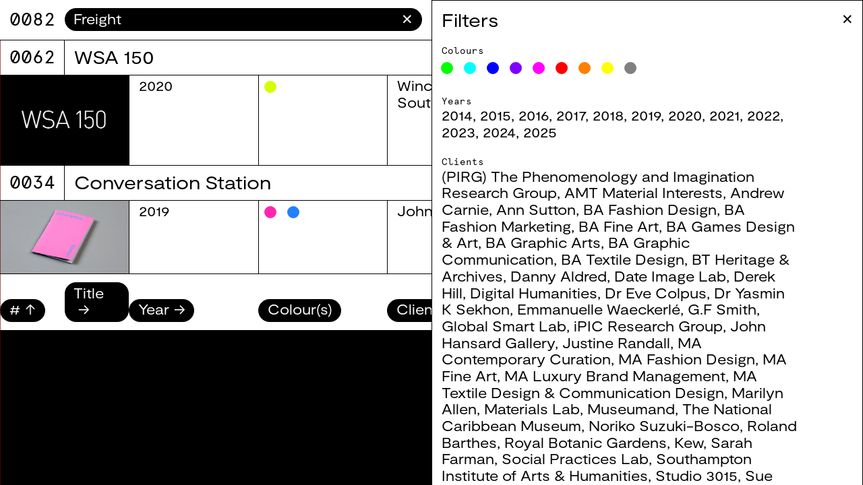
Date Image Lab (670, 275)
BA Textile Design (622, 259)
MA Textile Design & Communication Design (599, 384)
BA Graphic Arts (543, 242)
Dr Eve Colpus (656, 292)
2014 (457, 114)
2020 (685, 114)
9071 (32, 19)
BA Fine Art (618, 226)
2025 (540, 131)
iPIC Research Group (648, 325)
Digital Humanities (533, 292)
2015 (495, 114)
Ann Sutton (536, 209)
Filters (470, 19)
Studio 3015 (696, 475)
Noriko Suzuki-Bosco (664, 425)
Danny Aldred (558, 275)
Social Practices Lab (575, 458)
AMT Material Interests (643, 192)
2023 (458, 131)
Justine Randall (616, 342)
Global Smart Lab (504, 325)
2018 (608, 114)
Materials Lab (532, 408)
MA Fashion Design (686, 358)
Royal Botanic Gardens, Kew (603, 442)
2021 (724, 114)
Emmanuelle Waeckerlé (598, 308)
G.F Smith (722, 308)
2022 (763, 114)
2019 (646, 114)
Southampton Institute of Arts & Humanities (597, 467)
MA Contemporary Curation (572, 351)
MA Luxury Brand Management (614, 375)
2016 (533, 114)
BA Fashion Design (650, 209)
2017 (570, 114)
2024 (499, 131)
